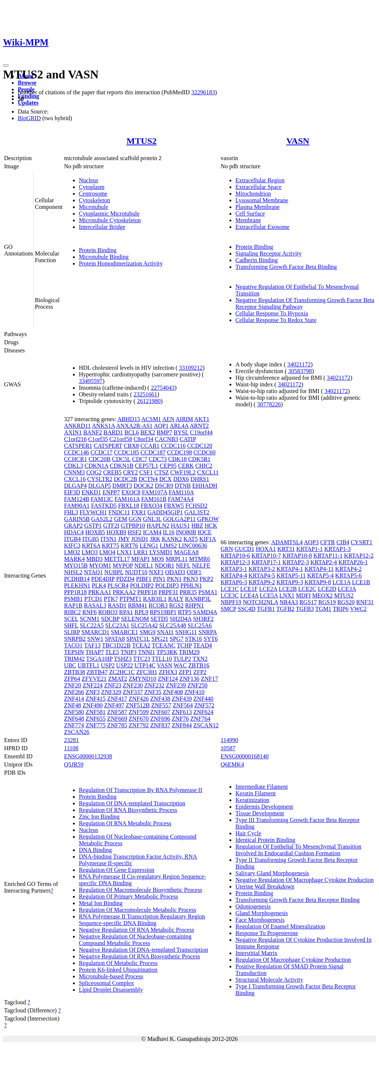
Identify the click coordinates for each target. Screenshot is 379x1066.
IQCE (204, 532)
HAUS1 (180, 525)
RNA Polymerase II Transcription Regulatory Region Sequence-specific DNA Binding (142, 919)
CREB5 (112, 472)
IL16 (168, 532)
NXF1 (156, 572)
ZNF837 (160, 725)
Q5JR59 (73, 764)
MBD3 (94, 559)
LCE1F (249, 589)
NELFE (201, 565)
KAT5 (190, 539)
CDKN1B (121, 466)
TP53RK (167, 652)
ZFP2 (200, 672)
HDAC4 (74, 532)
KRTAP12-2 (359, 555)
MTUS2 (142, 141)
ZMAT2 (117, 679)
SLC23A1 (117, 625)
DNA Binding (95, 850)
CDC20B (99, 459)
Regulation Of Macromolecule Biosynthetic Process (140, 890)
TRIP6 (341, 609)
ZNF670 (139, 718)
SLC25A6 (200, 625)
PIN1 (159, 579)
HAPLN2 (158, 525)
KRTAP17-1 (266, 562)
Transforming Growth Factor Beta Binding (286, 267)
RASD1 (117, 605)
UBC (70, 665)
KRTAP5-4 (320, 575)
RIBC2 (72, 612)
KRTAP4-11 (319, 569)
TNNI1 (146, 652)
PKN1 (174, 579)
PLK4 (99, 585)
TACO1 (73, 645)
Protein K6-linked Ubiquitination (118, 970)
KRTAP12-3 (235, 562)
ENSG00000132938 (88, 756)
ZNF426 (139, 699)
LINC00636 (192, 545)
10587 (228, 748)
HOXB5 (95, 532)
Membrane (248, 220)
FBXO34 (151, 505)
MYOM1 (100, 565)
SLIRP (72, 632)
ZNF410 (194, 692)
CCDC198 (179, 452)
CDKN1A (96, 466)
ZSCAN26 (76, 732)
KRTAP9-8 (318, 582)
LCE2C (307, 589)
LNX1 (124, 552)
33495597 (91, 381)
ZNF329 (111, 692)
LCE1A (341, 582)
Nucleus (88, 180)
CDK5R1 (199, 459)
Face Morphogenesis (260, 920)
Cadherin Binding (256, 260)
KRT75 (110, 545)
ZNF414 (74, 699)
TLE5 (112, 652)
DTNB (183, 486)
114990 (229, 740)
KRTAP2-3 (295, 562)
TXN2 (200, 659)
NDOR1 (164, 565)
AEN (168, 419)
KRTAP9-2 (262, 582)
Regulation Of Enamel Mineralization (280, 926)
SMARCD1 (95, 632)
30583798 (300, 371)
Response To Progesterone (266, 933)
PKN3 (190, 579)
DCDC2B (125, 479)
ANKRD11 (77, 426)
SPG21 (159, 639)
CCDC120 (199, 446)
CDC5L (121, 459)
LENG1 (149, 545)
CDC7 (139, 459)
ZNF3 (92, 692)
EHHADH (205, 486)
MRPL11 (177, 559)
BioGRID (29, 118)
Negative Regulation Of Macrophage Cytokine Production (304, 880)
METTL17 (117, 559)
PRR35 (188, 592)
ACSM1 (151, 419)
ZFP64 (72, 679)
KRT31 (286, 549)
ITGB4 (72, 539)
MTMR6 (199, 559)
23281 (71, 740)
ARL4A (179, 426)
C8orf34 (143, 439)
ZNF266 (74, 692)
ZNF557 (161, 705)
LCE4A (249, 595)
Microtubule (93, 207)
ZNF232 (154, 685)
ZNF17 (209, 679)
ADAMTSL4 (286, 542)
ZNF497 (114, 705)
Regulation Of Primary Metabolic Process (128, 896)
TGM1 (323, 609)
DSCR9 (164, 486)
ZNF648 (74, 718)
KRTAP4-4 (234, 575)
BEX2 (147, 432)
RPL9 (141, 612)
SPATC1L (138, 639)
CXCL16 (75, 479)
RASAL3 (95, 605)
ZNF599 (139, 712)
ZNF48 (72, 705)
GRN (227, 549)
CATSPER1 (78, 446)
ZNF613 (182, 712)
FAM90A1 (77, 505)
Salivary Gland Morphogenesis (272, 873)
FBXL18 (128, 505)
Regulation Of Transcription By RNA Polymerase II (140, 790)
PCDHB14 (77, 579)
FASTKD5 (104, 505)
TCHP (184, 645)
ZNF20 (72, 685)
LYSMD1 (161, 552)
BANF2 (92, 432)
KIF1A (207, 539)
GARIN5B (77, 519)
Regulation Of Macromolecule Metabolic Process (137, 910)
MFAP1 (140, 559)
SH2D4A (180, 619)
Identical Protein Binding (265, 840)
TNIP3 (128, 652)
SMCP (228, 609)
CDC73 (158, 459)
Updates (28, 102)
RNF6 (89, 612)
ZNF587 (117, 712)
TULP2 (182, 659)
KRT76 (129, 545)
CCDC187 (153, 452)
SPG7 (176, 639)
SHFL (71, 625)
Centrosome (93, 193)
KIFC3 (72, 545)
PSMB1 (73, 599)
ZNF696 (160, 718)
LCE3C (230, 595)
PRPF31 (168, 592)
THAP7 (94, 652)
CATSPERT (108, 446)
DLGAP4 (75, 486)
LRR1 (140, 552)
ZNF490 (93, 705)
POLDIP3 (167, 585)
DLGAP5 (99, 486)
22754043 (163, 388)
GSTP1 (93, 525)
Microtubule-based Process (111, 976)
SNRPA (207, 632)
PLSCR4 (117, 585)
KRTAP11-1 (328, 555)
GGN (135, 519)
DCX (165, 479)
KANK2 (172, 539)
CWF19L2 (182, 472)
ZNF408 (173, 692)
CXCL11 (208, 472)
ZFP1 (185, 672)
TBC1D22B (116, 645)
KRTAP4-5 (262, 575)
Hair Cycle (248, 833)
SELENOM (135, 619)
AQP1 (161, 426)
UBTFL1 (89, 665)
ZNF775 (95, 725)
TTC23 (141, 659)
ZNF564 (183, 705)
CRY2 (130, 472)
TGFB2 (285, 609)
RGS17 (308, 602)
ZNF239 (176, 685)
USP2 (107, 665)
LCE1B (361, 582)
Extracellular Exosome (262, 227)
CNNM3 (74, 472)
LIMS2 (168, 545)
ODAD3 (175, 572)
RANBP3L (198, 599)
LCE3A (347, 589)
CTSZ (161, 472)
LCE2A (268, 589)
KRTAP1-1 (309, 549)
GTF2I (111, 525)
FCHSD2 (196, 505)
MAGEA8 (186, 552)
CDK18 (177, 459)
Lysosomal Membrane (261, 200)
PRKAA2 (124, 592)
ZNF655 (95, 718)
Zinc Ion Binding (99, 816)
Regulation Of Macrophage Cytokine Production (293, 960)
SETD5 (159, 619)
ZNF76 (180, 718)
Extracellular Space (258, 187)
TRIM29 (189, 652)
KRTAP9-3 (289, 582)
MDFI (303, 595)
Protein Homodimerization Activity (121, 263)
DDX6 (181, 479)
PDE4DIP (102, 579)
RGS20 (346, 602)
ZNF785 (117, 725)
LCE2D (327, 589)
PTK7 (111, 599)
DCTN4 (148, 479)
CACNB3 (166, 439)
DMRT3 (122, 486)
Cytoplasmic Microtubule (109, 213)
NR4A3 (288, 602)
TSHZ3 (123, 659)
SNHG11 (186, 632)
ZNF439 (182, 699)
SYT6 (211, 639)
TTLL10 (161, 659)
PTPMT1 (131, 599)
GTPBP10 (133, 525)
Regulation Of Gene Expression (116, 870)
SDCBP (110, 619)
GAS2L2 (102, 519)
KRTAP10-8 (297, 555)
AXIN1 (73, 432)
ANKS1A (103, 426)
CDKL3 (73, 466)
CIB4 (342, 542)
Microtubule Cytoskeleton (110, 220)
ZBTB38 (74, 672)
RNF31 (364, 602)
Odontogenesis (253, 906)
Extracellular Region (260, 180)
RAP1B (73, 605)
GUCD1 (244, 549)
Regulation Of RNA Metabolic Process (125, 823)
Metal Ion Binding (101, 903)
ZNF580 (74, 712)
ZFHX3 (168, 672)
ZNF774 (74, 725)
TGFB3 (305, 609)
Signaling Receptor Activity (268, 253)
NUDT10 (136, 572)
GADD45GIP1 (165, 512)
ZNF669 (117, 718)
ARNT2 (199, 426)
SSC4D (246, 609)
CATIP (188, 439)
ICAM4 (152, 532)
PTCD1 (93, 599)
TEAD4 (202, 645)
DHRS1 (200, 479)
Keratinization (252, 800)
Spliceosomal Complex (106, 983)
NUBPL (114, 572)
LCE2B (288, 589)
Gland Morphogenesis (261, 913)
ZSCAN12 (205, 725)
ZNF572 (204, 705)
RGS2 (176, 605)
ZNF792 (139, 725)
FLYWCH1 (93, 512)
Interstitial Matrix (256, 953)
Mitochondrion (253, 193)
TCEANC (163, 645)
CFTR (327, 542)
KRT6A (91, 545)
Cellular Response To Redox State (275, 320)
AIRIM (184, 419)
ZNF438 (160, 699)
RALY (175, 599)
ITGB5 (90, 539)
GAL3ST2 (196, 512)
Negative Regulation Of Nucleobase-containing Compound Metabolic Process (135, 939)
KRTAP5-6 (348, 575)
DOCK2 (143, 486)
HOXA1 (266, 549)
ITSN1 (109, 539)
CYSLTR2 (100, 479)
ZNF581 (95, 712)
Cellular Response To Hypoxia (271, 313)
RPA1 (126, 612)
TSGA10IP (99, 659)
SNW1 (95, 639)
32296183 (203, 92)
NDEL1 (143, 565)
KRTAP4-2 (348, 569)
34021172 (299, 364)
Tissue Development (259, 813)
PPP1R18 (75, 592)
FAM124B (76, 499)
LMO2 (72, 552)
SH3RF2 (203, 619)
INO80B (186, 532)
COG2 (94, 472)
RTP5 (184, 612)
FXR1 (138, 512)
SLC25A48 (172, 625)
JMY (124, 539)
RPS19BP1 (163, 612)
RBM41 (137, 605)
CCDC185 (126, 452)
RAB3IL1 (155, 599)
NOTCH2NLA (260, 602)
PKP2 (206, 579)
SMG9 (147, 632)
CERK (186, 466)
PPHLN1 (191, 585)
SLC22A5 (92, 625)
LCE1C (230, 589)
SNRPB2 (75, 639)
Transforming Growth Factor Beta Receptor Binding (297, 900)
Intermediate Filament (261, 787)
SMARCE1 (124, 632)
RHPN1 (194, 605)
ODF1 (194, 572)
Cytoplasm (91, 187)
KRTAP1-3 (337, 549)
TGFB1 (266, 609)
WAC (180, 665)
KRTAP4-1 (289, 569)
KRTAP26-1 (353, 562)
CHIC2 (203, 466)
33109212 (190, 368)
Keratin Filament (255, 793)
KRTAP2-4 (324, 562)
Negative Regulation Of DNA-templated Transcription (143, 950)
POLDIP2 (142, 585)
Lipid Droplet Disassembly (111, 990)
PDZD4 (125, 579)
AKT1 (201, 419)
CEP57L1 (146, 466)
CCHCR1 (75, 459)
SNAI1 (165, 632)
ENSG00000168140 (245, 756)
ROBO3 (107, 612)
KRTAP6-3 (234, 582)
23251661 (145, 394)
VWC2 (358, 609)
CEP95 (168, 466)
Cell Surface (250, 213)
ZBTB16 (198, 665)
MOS (157, 559)
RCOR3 (158, 605)
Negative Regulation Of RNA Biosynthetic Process (139, 956)
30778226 (269, 404)
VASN (297, 141)
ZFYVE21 (94, 679)
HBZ (197, 525)
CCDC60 (205, 452)
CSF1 (146, 472)
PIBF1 (143, 579)
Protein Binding (98, 250)
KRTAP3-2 (262, 569)
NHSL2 (73, 572)
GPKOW (208, 519)
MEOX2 (322, 595)
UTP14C (144, 665)
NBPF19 (231, 602)
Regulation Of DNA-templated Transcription (132, 803)
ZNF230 (133, 685)
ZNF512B (138, 705)
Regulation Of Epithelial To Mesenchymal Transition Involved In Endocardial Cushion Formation (298, 849)
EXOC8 (131, 492)
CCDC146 (76, 452)
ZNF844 (182, 725)
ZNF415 (95, 699)
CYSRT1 (362, 542)
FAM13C (102, 499)
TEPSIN (74, 652)
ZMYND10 (143, 679)
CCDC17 (101, 452)
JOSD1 (139, 539)
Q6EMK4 (232, 764)
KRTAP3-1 (234, 569)
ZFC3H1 (146, 672)
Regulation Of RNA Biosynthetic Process (128, 810)
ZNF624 (203, 712)
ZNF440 (203, 699)
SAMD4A (205, 612)
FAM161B (153, 499)
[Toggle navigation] (6, 65)
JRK (155, 539)
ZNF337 (133, 692)
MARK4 (74, 559)
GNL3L (152, 519)
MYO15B (76, 565)
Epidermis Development (264, 806)
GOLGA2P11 (179, 519)
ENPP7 (111, 492)
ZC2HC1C (122, 672)
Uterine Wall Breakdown (264, 886)
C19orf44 (201, 432)
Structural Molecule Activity (269, 980)
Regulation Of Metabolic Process (118, 963)
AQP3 (311, 542)
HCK (211, 525)
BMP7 (164, 432)
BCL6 (131, 432)
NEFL (183, 565)
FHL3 (71, 512)
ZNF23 (112, 685)
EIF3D (72, 492)
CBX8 (131, 446)
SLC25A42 (144, 625)
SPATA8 (115, 639)
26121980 (149, 401)
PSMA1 (208, 592)
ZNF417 (117, 699)
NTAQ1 (93, 572)
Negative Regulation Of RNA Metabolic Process (136, 930)
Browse (27, 82)
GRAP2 (73, 525)
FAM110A (181, 492)
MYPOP (123, 565)
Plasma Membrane (257, 207)
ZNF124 (168, 679)
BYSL (181, 432)
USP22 (124, 665)
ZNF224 (93, 685)
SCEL (71, 619)
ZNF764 (200, 718)
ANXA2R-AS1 (134, 426)
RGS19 (327, 602)
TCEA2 (141, 645)
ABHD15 (128, 419)
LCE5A (269, 595)
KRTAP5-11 (291, 575)
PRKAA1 (99, 592)
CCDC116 (173, 446)
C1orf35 (98, 439)
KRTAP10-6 (235, 555)
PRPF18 (147, 592)
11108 (71, 748)
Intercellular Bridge (102, 227)
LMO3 (89, 552)
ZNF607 (160, 712)
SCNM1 (89, 619)
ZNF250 (197, 685)
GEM (120, 519)
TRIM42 (74, 659)
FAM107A (154, 492)
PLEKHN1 (77, 585)
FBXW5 (174, 505)
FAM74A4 (181, 499)
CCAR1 (150, 446)
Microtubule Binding (104, 257)
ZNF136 (189, 679)
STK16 (193, 639)
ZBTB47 (97, 672)
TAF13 (92, 645)
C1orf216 (75, 439)
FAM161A (127, 499)
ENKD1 (91, 492)
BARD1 (113, 432)
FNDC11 (119, 512)
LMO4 (107, 552)
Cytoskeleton (94, 200)
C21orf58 (121, 439)
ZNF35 (152, 692)
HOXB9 (116, 532)
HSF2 (134, 532)
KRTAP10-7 (266, 555)
